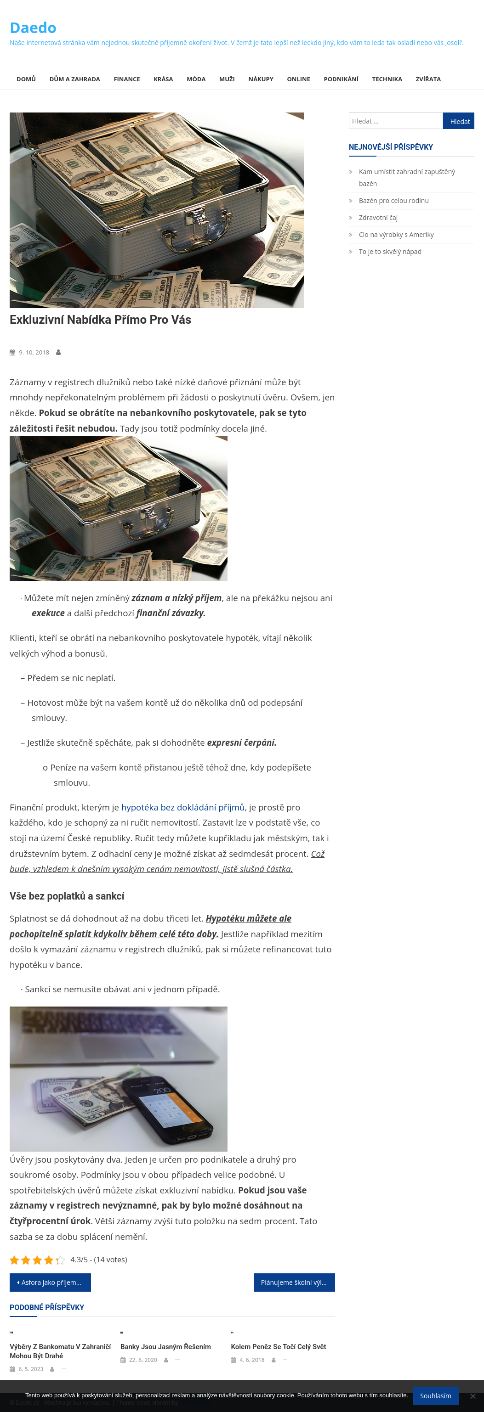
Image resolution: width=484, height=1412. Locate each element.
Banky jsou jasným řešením (165, 1347)
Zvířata (428, 79)
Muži (227, 79)
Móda (196, 79)
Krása (163, 79)
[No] (472, 1396)
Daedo (33, 27)
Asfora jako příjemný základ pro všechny (56, 1282)
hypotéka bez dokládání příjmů (183, 807)
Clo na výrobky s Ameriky (396, 234)
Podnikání (341, 79)
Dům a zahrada (75, 79)
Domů (26, 79)
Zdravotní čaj (378, 217)
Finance (127, 79)
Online (298, 79)
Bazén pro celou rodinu (394, 200)
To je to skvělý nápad (390, 251)
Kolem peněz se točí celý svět (278, 1347)
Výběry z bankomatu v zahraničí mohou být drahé (60, 1351)
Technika (387, 79)
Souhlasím (435, 1395)
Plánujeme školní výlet (294, 1282)
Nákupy (261, 79)
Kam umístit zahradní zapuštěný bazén (407, 177)
